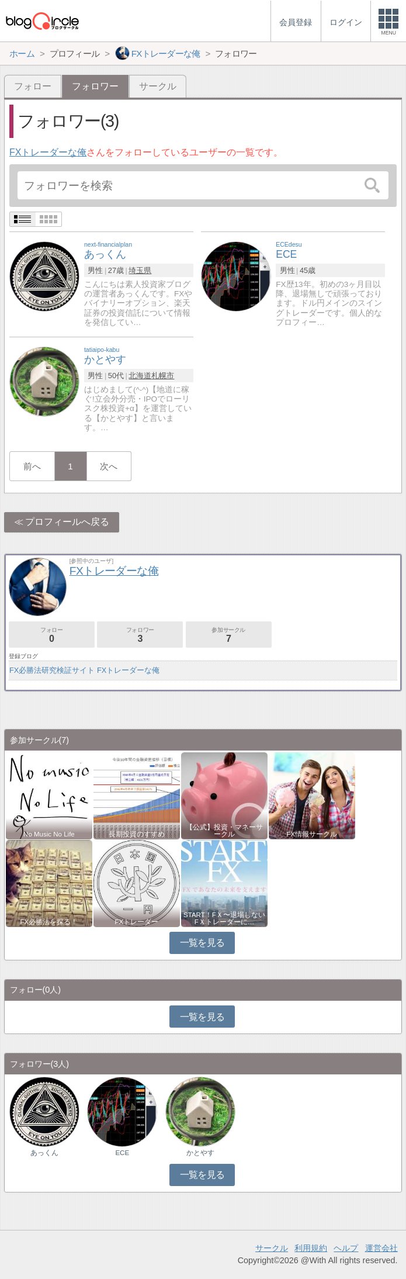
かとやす (200, 1152)
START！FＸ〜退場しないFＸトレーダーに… (224, 918)
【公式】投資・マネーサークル (224, 831)
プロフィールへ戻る (67, 522)
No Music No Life (49, 834)
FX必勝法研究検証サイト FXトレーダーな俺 (84, 670)
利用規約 (310, 1248)
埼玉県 (140, 270)
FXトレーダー (137, 921)
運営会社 (381, 1248)
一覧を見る (202, 943)
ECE (122, 1152)
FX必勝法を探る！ (49, 921)
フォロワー (140, 635)
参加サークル (229, 635)
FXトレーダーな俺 (47, 152)
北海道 (140, 375)
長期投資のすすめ (137, 834)
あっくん (44, 1152)
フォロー (32, 86)
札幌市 (162, 375)
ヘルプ (346, 1248)
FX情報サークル (312, 834)
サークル (157, 86)
